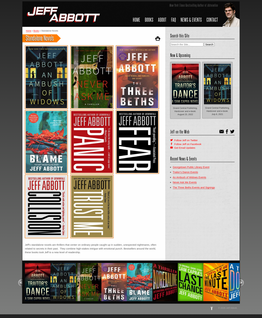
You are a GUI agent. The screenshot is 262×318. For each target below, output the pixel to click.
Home (136, 19)
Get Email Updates (184, 147)
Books (149, 19)
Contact (212, 19)
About (162, 19)
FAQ (173, 19)
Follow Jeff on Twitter (186, 140)
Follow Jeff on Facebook (187, 144)
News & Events (191, 19)
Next (242, 282)
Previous (20, 282)
